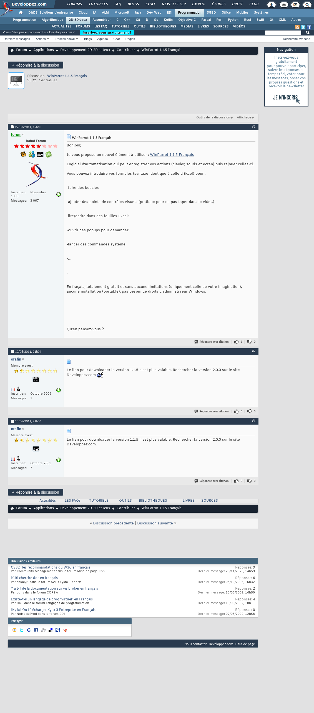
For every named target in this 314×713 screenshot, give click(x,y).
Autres (296, 20)
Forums (74, 4)
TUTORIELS (120, 27)
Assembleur (101, 20)
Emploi (198, 4)
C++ (127, 20)
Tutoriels (98, 4)
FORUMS (83, 27)
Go (156, 20)
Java (138, 13)
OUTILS (139, 27)
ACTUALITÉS (61, 27)
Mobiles (242, 13)
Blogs (133, 4)
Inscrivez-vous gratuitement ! (107, 32)
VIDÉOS (239, 27)
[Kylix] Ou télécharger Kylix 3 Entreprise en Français (53, 610)
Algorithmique (52, 20)
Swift (260, 20)
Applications (43, 50)
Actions (41, 38)
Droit (237, 4)
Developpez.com (221, 644)
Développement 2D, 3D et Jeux (85, 50)
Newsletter (173, 4)
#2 (253, 351)
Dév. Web (154, 13)
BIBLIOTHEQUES (153, 501)
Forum (21, 50)
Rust (247, 20)
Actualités (47, 501)
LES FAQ (100, 27)
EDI (169, 13)
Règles (130, 38)
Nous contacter (195, 644)
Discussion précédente (113, 523)
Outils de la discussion (213, 118)
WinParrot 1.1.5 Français (67, 75)
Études (218, 4)
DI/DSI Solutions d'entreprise (50, 13)
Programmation (189, 13)
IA (94, 13)
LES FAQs (73, 501)
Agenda (102, 38)
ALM (105, 13)
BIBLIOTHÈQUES (163, 27)
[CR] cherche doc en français (34, 578)
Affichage (244, 118)
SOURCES (220, 27)
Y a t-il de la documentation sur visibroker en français (54, 589)
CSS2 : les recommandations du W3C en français (50, 567)
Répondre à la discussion (35, 65)
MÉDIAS (186, 27)
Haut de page (245, 644)
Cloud (83, 13)
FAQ (117, 4)
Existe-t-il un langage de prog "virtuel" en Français (52, 599)
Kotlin (168, 20)
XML (282, 20)
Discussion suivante (155, 523)
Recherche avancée (296, 38)
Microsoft (121, 13)
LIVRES (203, 27)
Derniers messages (17, 38)
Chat (150, 4)
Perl (219, 20)
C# (138, 20)
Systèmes (261, 13)
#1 (253, 126)
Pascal (206, 20)
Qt (271, 20)
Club (253, 4)
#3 (253, 421)
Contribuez (126, 50)
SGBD (211, 13)
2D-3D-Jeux (78, 20)
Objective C (187, 20)
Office (226, 13)
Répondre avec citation (212, 342)
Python (233, 20)
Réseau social (65, 38)
